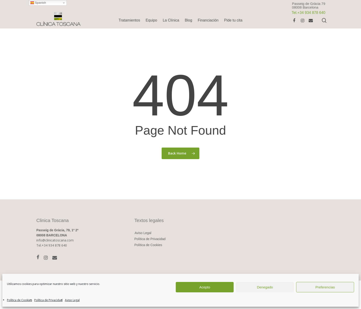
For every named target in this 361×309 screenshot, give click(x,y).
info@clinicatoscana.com (55, 240)
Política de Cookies (19, 300)
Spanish (38, 3)
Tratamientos (129, 20)
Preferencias (325, 287)
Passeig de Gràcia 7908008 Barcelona (308, 5)
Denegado (265, 287)
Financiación (208, 20)
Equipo (151, 20)
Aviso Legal (72, 300)
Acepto (204, 287)
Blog (188, 20)
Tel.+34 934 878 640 (51, 245)
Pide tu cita (233, 20)
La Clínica (171, 20)
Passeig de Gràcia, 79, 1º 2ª (57, 230)
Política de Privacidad (48, 300)
